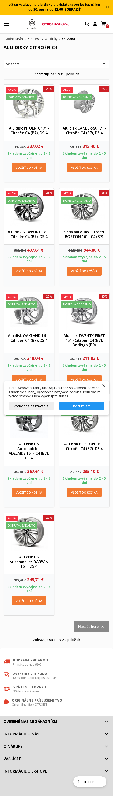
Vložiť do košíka (29, 167)
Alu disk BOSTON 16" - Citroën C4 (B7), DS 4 (84, 446)
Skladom (56, 64)
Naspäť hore (91, 627)
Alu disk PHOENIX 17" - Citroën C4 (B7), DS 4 (29, 130)
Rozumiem (82, 406)
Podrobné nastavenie (31, 406)
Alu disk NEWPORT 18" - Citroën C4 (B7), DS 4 (29, 234)
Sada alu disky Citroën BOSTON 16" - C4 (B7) (84, 234)
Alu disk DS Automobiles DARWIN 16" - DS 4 (29, 561)
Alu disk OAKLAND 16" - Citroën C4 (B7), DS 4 (29, 338)
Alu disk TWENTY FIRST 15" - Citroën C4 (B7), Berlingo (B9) (84, 340)
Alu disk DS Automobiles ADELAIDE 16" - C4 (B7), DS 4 (29, 450)
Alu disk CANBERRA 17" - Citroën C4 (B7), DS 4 (84, 130)
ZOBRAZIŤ (72, 9)
